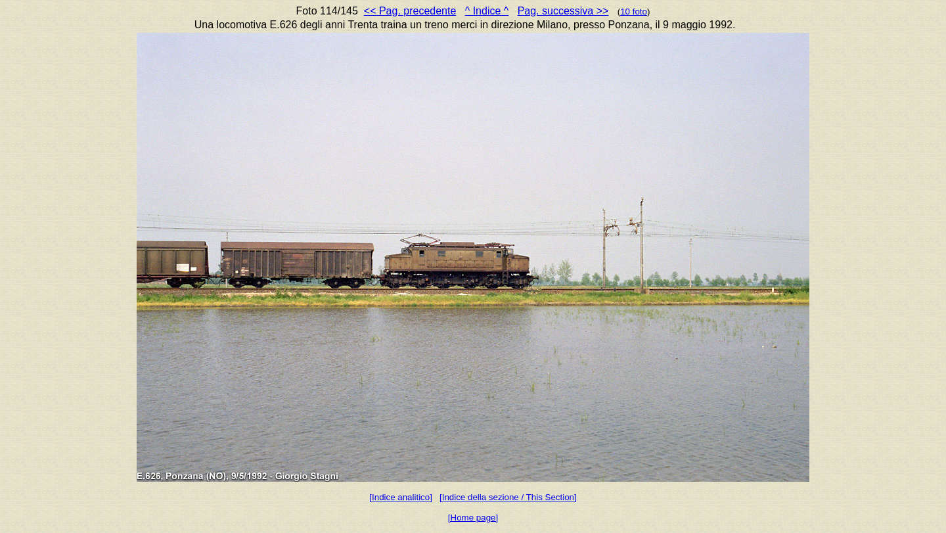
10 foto (633, 11)
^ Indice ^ (487, 10)
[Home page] (473, 517)
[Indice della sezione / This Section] (508, 497)
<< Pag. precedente (410, 10)
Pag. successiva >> (563, 10)
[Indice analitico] (400, 497)
